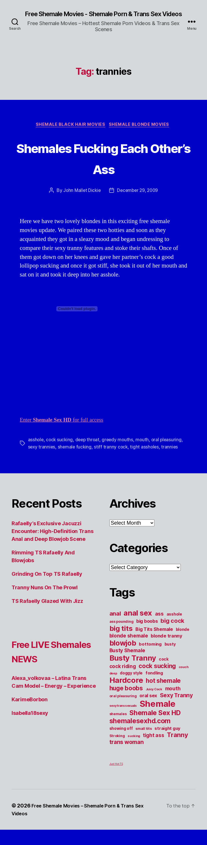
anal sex (138, 628)
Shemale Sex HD (154, 728)
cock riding (122, 681)
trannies (57, 462)
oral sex (148, 711)
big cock (172, 636)
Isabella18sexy (30, 743)
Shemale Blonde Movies (142, 133)
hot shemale (163, 696)
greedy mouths (120, 448)
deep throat (89, 448)
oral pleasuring (123, 711)
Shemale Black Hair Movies (69, 133)
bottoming (150, 659)
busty (170, 659)
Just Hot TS (116, 779)
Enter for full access (66, 428)
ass (159, 629)
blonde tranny (166, 651)
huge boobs (126, 703)
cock (164, 674)
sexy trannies (66, 455)
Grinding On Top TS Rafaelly (47, 589)
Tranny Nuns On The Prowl (45, 603)
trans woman (126, 757)
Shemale (158, 719)
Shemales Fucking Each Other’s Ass (103, 165)
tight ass (153, 750)
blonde (182, 644)
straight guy (167, 743)
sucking (134, 751)
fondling (154, 688)
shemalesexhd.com (140, 736)
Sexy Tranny (176, 710)
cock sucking (60, 448)
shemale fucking (100, 455)
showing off (121, 743)
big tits (121, 644)
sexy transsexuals (123, 721)
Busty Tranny (132, 673)
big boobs (147, 636)
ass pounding (121, 637)
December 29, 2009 (138, 199)
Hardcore (126, 695)
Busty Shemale (127, 666)
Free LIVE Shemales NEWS (38, 673)
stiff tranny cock (137, 455)
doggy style (131, 688)
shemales (118, 729)
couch (184, 682)
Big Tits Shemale (154, 644)
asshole (36, 448)
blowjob (122, 658)
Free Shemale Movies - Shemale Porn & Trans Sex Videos (103, 18)
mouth (145, 448)
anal (115, 628)
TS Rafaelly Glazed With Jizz (47, 616)
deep (113, 689)
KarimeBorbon (30, 729)
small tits (143, 744)
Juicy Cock (154, 704)
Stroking (117, 751)
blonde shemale (128, 651)
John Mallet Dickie (80, 199)
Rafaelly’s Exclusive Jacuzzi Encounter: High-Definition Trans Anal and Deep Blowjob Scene (52, 546)
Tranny (177, 750)
